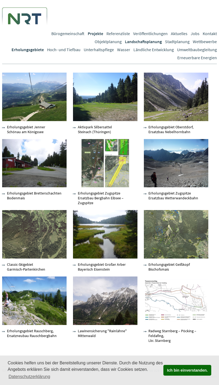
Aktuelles (179, 33)
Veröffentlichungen (150, 33)
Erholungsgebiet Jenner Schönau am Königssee (26, 129)
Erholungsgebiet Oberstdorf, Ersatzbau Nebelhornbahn (170, 129)
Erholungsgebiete (27, 49)
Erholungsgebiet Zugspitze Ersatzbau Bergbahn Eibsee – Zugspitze (101, 198)
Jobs (195, 33)
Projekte (95, 33)
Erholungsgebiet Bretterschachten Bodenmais (34, 195)
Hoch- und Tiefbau (63, 49)
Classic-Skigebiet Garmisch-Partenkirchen (26, 267)
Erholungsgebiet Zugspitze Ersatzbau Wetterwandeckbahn (173, 195)
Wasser (123, 49)
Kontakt (210, 33)
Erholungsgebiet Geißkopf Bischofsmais (169, 267)
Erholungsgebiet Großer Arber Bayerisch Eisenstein (102, 267)
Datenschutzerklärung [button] (29, 376)
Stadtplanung (177, 41)
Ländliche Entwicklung (153, 49)
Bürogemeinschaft (67, 33)
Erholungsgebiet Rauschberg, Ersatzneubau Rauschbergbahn (32, 333)
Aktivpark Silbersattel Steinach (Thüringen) (95, 129)
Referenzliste (118, 33)
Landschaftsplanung (143, 41)
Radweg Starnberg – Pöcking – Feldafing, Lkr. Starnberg (172, 335)
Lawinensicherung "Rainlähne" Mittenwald (102, 333)
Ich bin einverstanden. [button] (187, 370)
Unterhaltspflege (99, 49)
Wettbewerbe (205, 41)
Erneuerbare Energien (197, 57)
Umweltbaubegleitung (197, 49)
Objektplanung (108, 41)
